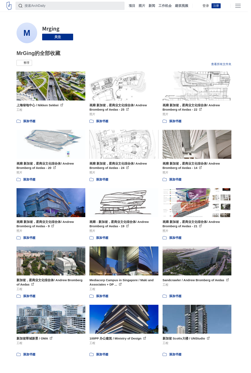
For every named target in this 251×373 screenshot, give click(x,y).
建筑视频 (181, 6)
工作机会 (165, 6)
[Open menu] (238, 5)
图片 (142, 6)
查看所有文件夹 (221, 64)
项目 (132, 6)
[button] (24, 63)
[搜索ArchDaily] (73, 5)
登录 (205, 6)
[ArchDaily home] (9, 6)
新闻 (152, 6)
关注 (57, 37)
